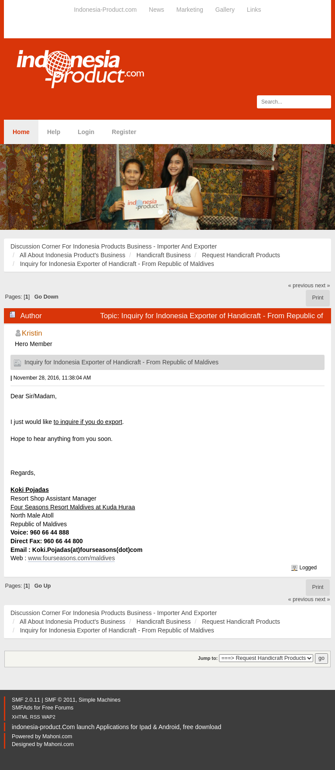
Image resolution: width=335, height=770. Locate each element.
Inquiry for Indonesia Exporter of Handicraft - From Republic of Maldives (121, 362)
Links (254, 9)
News (156, 9)
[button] (25, 187)
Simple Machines (99, 700)
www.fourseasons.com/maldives (71, 558)
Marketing (189, 9)
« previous (301, 285)
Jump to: (208, 658)
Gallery (225, 9)
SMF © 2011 (59, 700)
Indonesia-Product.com (105, 9)
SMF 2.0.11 (26, 700)
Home (21, 131)
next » (322, 285)
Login (86, 131)
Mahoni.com (57, 736)
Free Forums (57, 708)
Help (53, 131)
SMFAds (22, 708)
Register (124, 131)
